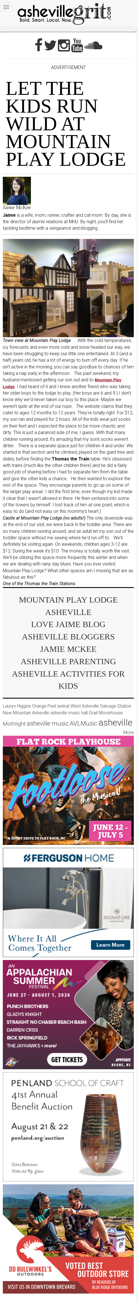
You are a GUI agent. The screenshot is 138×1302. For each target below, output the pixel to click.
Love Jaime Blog (68, 624)
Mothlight (14, 724)
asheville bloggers (68, 636)
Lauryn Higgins (17, 706)
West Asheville (85, 706)
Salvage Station (115, 706)
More (128, 732)
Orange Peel (44, 706)
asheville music (48, 723)
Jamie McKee (68, 649)
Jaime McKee (17, 207)
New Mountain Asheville (26, 712)
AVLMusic (83, 723)
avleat (63, 706)
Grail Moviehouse (106, 712)
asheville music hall (69, 712)
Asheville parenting (68, 661)
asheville (115, 722)
